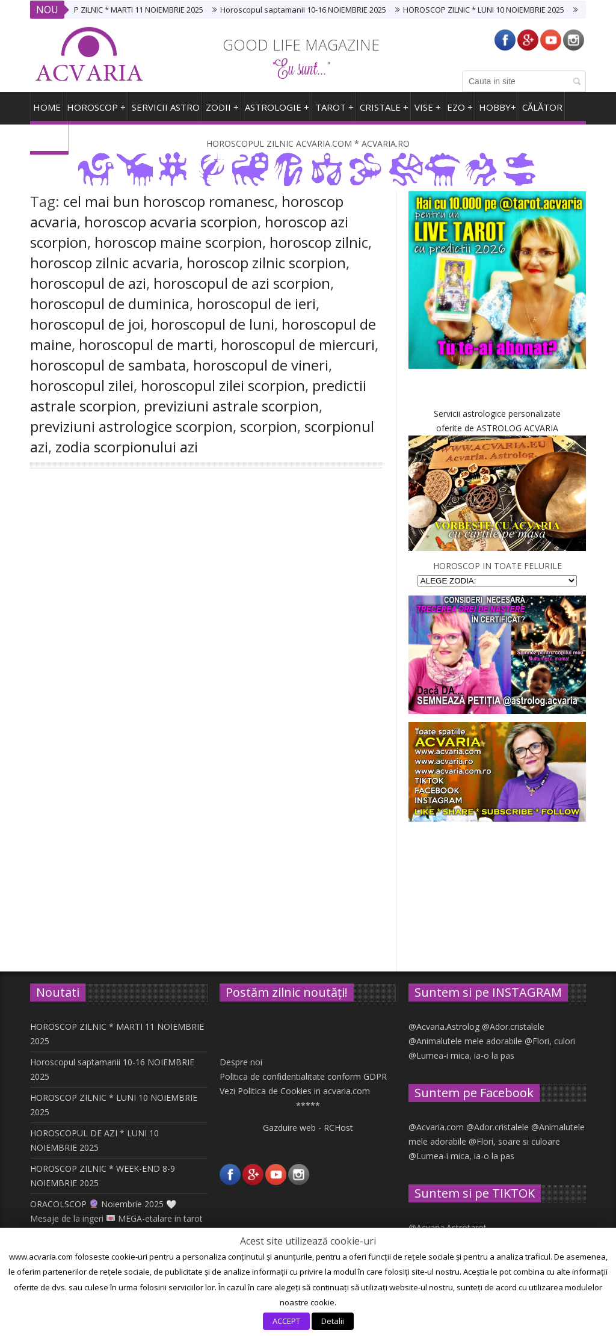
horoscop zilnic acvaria (104, 262)
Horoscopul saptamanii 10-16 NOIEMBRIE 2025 (310, 9)
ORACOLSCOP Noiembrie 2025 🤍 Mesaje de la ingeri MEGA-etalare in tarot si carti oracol (116, 1218)
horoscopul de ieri (256, 303)
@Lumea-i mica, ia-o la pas (461, 1055)
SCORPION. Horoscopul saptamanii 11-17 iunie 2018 (297, 842)
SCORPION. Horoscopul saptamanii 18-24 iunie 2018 (115, 842)
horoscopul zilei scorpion (223, 385)
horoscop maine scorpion (178, 242)
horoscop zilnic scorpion (266, 262)
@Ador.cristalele (513, 1026)
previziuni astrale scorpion (231, 406)
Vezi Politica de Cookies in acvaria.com (295, 1091)
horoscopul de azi (88, 283)
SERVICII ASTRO (166, 111)
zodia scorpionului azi (126, 447)
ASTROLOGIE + (277, 111)
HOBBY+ (497, 111)
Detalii (332, 1321)
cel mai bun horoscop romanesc (168, 201)
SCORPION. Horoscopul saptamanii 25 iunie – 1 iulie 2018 (297, 599)
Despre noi (241, 1062)
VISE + (427, 111)
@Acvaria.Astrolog (443, 1026)
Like (113, 847)
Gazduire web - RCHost (308, 1127)
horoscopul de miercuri (298, 344)
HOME (47, 111)
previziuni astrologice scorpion (131, 426)
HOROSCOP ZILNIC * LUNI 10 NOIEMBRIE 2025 (490, 9)
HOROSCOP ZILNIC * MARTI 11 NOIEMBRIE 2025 (127, 9)
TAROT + (334, 111)
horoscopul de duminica (109, 303)
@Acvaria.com (436, 1127)
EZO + (460, 111)
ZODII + (222, 111)
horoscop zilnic (319, 242)
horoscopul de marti (146, 344)
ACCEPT (286, 1321)
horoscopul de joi (87, 324)
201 (112, 589)
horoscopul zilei (82, 385)
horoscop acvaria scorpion (170, 222)
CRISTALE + (384, 111)
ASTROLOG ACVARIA (517, 428)
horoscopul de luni (212, 324)
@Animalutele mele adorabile (465, 1041)
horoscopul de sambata (108, 365)
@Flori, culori (550, 1041)
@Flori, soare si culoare (514, 1141)
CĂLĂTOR (542, 111)
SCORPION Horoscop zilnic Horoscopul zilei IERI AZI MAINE (114, 582)
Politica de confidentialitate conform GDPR (303, 1076)
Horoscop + (96, 111)
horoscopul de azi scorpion (241, 283)
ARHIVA (49, 141)
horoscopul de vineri (260, 365)
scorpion (268, 426)
